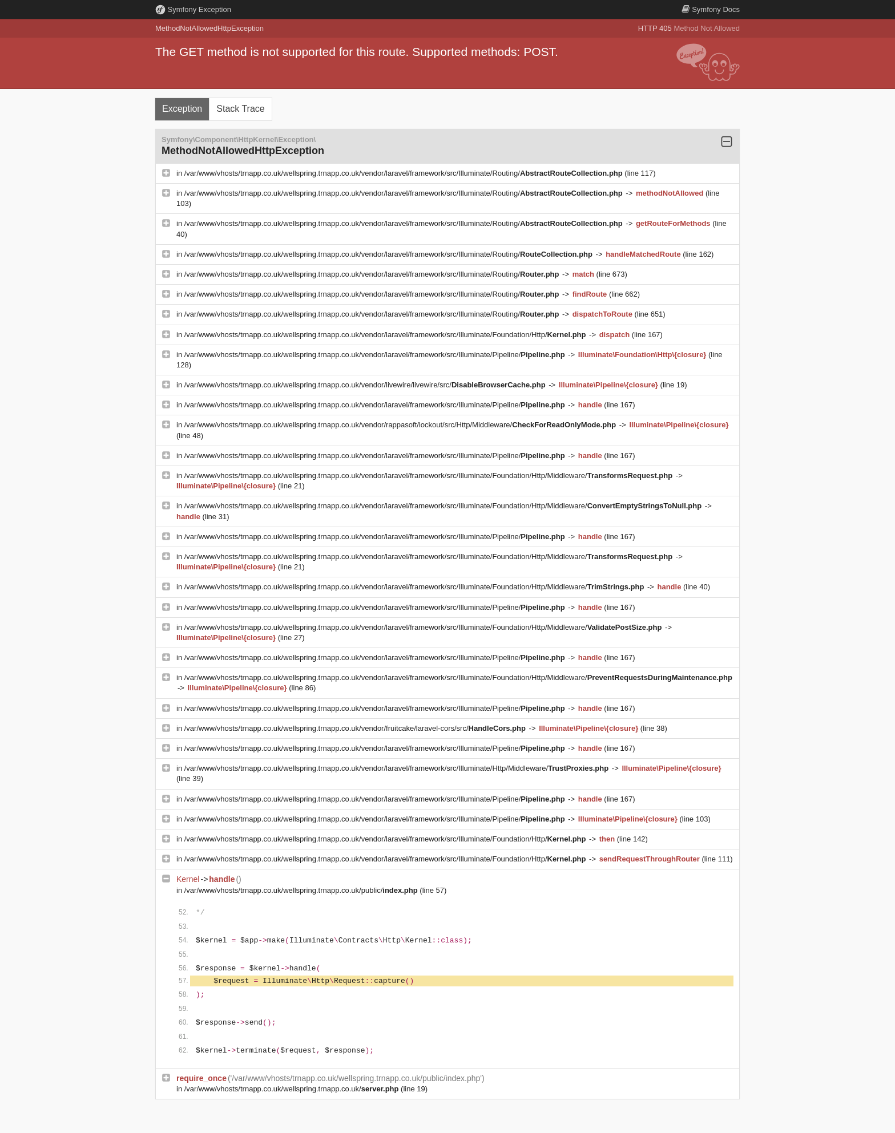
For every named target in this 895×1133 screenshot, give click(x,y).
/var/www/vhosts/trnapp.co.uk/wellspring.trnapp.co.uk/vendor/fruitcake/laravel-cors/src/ (356, 728)
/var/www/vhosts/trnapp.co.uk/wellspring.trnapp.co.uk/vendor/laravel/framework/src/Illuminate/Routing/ (404, 173)
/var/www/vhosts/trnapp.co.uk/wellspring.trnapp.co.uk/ (292, 1089)
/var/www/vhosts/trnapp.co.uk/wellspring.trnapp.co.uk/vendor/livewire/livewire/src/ (366, 385)
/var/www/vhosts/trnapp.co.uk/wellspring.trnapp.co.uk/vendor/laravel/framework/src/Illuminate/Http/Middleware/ (397, 768)
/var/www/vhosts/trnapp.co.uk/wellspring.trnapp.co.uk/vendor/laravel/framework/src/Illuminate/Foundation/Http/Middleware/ (429, 475)
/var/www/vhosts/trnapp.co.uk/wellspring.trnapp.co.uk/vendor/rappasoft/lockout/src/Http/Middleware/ (401, 424)
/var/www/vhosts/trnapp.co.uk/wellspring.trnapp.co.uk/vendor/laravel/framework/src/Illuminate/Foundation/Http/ (386, 334)
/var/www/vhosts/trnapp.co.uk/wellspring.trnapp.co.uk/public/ (302, 890)
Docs (711, 9)
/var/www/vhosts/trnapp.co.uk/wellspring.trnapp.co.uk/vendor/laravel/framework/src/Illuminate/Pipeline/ (375, 354)
